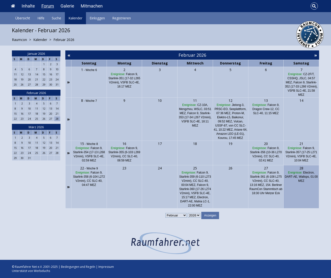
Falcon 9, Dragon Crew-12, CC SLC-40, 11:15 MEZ (265, 109)
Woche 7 (91, 101)
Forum (47, 5)
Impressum (106, 267)
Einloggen (97, 18)
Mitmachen (91, 5)
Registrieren (121, 18)
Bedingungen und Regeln (78, 267)
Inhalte (28, 5)
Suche (56, 18)
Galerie (67, 5)
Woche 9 (92, 168)
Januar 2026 (36, 53)
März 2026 (36, 127)
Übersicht (22, 18)
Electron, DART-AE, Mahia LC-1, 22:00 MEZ (195, 201)
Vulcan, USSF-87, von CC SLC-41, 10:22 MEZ (230, 125)
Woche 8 (92, 144)
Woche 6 (91, 70)
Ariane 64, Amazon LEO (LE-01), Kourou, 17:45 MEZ (231, 134)
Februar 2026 (36, 93)
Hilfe (40, 18)
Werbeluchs (42, 271)
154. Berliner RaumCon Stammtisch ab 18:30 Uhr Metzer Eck (265, 189)
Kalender (75, 18)
